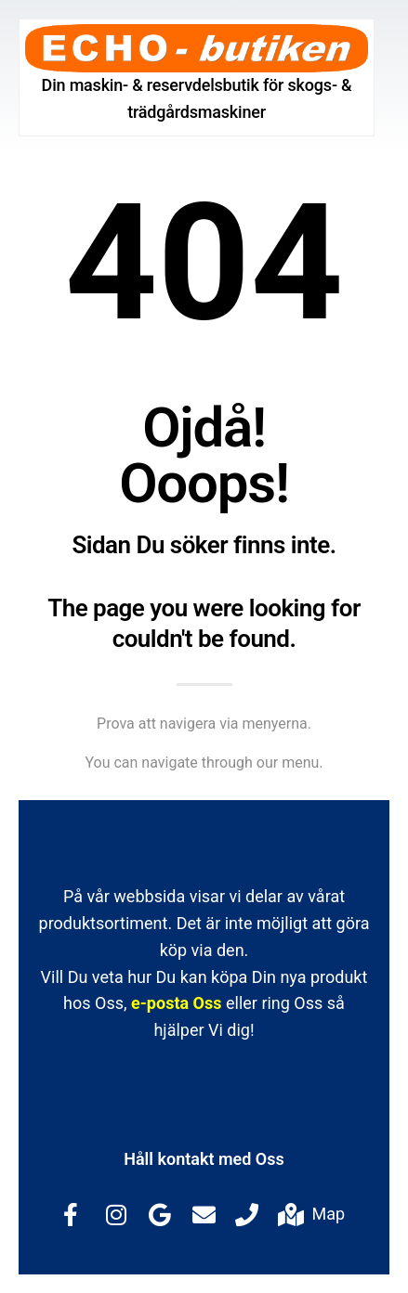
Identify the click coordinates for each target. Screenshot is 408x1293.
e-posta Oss (176, 1003)
